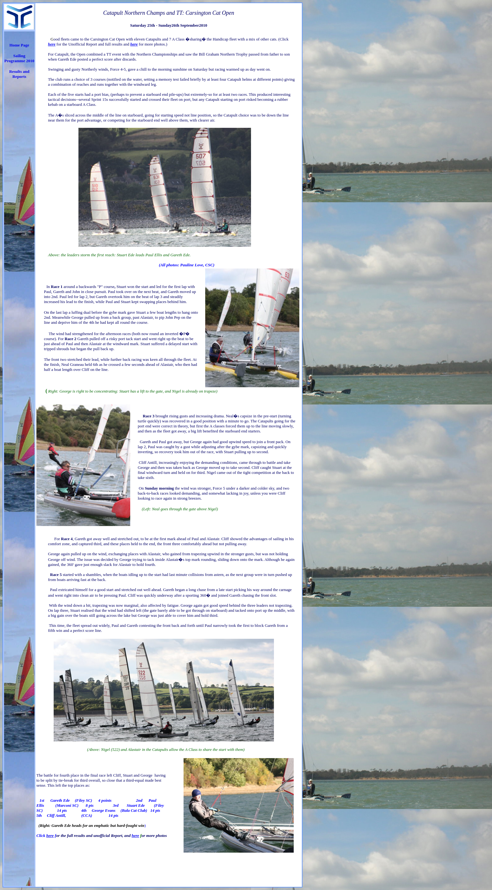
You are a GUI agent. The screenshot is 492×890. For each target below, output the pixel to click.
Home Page (19, 45)
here (50, 835)
